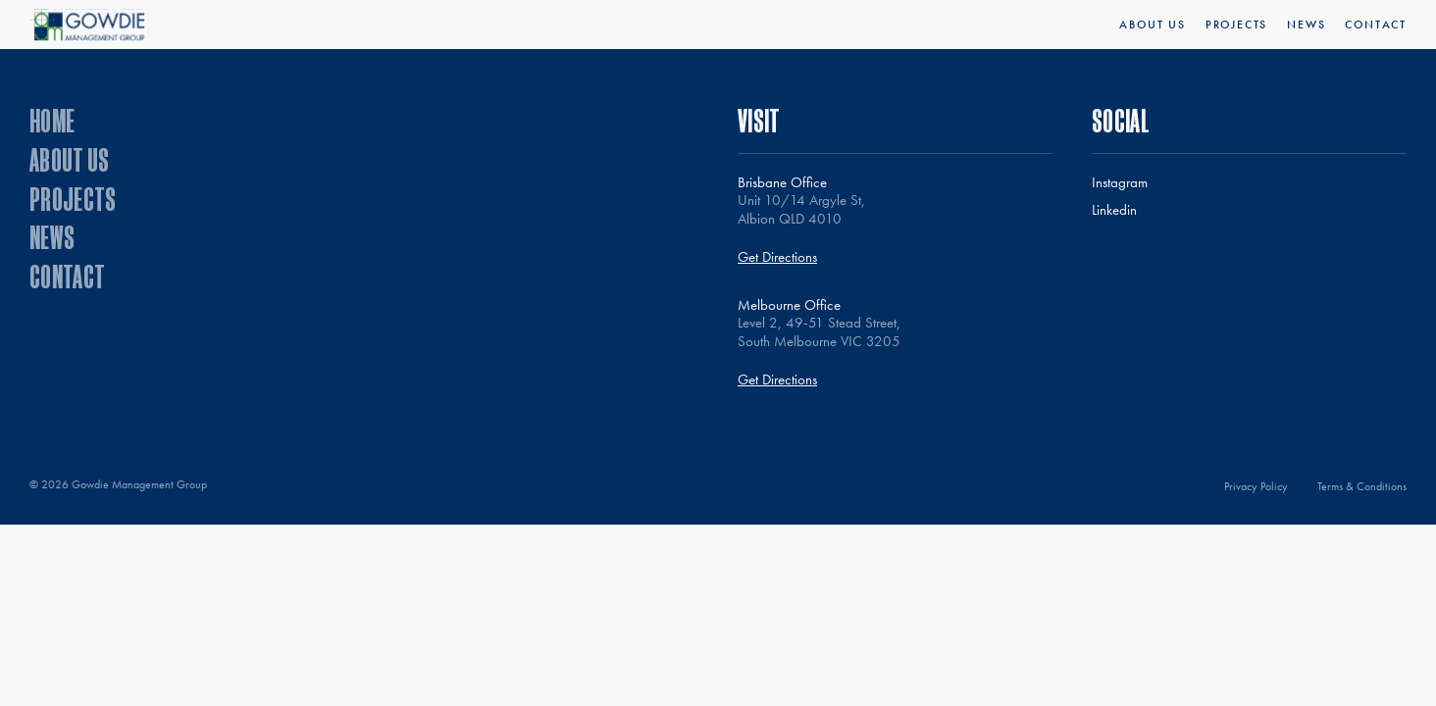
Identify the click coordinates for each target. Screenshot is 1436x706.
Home (52, 120)
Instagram (1120, 183)
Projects (1236, 24)
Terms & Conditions (1362, 486)
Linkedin (1114, 210)
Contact (1376, 24)
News (1306, 24)
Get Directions (777, 257)
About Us (1152, 24)
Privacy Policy (1256, 486)
